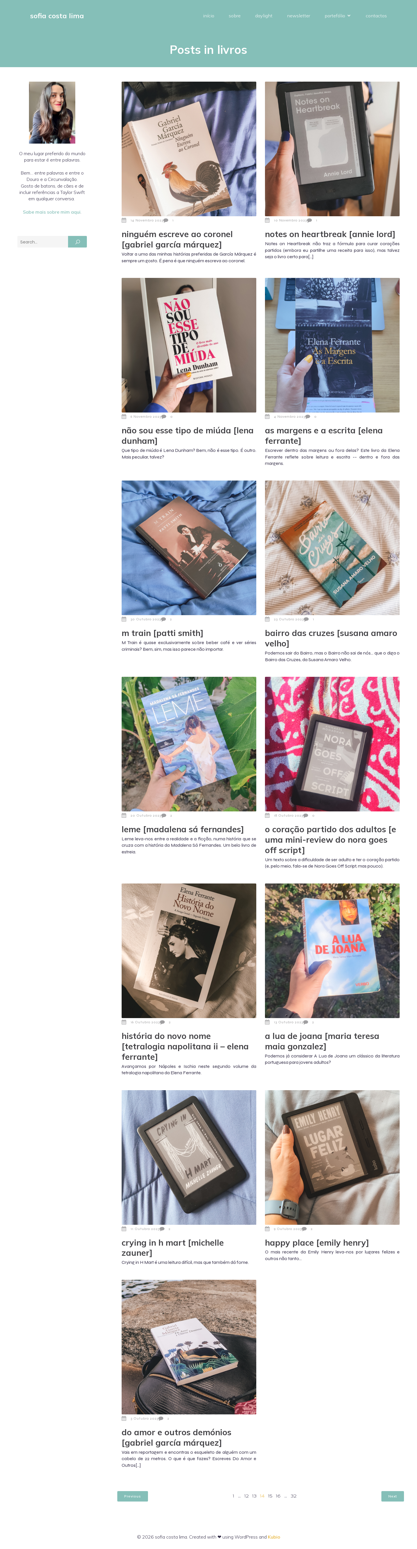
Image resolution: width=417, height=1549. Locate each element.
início (208, 16)
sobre (235, 16)
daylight (263, 16)
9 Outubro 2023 (283, 1228)
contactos (376, 16)
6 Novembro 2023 (141, 416)
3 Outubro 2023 (140, 1418)
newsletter (298, 16)
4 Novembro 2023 (285, 416)
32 (294, 1496)
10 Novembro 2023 (286, 220)
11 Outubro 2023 (141, 1228)
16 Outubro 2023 (141, 1022)
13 (254, 1496)
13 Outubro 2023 (284, 1022)
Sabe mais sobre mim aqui (52, 212)
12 (246, 1496)
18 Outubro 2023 (284, 815)
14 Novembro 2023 (142, 220)
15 (270, 1496)
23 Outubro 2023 (284, 619)
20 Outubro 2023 (141, 815)
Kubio (274, 1537)
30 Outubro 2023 (141, 619)
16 (278, 1496)
